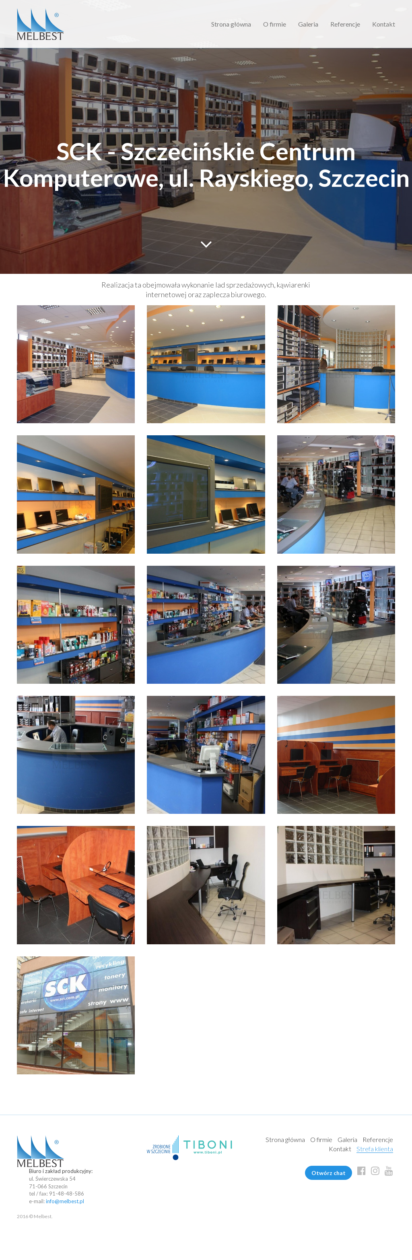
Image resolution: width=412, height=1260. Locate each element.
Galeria (308, 24)
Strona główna (231, 24)
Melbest (40, 24)
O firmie (274, 24)
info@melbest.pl (65, 1201)
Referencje (345, 24)
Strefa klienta (374, 1148)
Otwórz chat (328, 1172)
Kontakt (383, 24)
